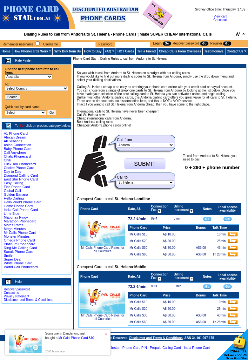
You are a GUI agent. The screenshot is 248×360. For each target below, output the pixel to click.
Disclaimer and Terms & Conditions (28, 300)
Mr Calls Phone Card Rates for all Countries (102, 249)
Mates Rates (13, 225)
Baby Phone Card (17, 149)
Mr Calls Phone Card (20, 232)
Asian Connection (17, 145)
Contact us (11, 293)
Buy (22, 125)
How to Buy (93, 51)
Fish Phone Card (17, 187)
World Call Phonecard (21, 267)
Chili (7, 160)
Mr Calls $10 (138, 234)
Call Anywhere (15, 152)
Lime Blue (11, 213)
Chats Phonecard (17, 156)
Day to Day (12, 171)
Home (6, 51)
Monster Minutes (17, 236)
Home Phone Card (18, 206)
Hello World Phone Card (22, 202)
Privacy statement (16, 296)
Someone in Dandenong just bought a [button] (69, 336)
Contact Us (235, 51)
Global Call (12, 191)
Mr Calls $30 (138, 247)
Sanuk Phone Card (18, 252)
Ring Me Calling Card (20, 248)
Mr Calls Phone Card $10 (76, 338)
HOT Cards (125, 51)
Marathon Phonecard (20, 221)
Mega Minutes (15, 229)
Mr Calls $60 (138, 254)
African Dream (15, 137)
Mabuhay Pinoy (16, 217)
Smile (8, 255)
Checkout (220, 20)
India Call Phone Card (21, 210)
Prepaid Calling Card (165, 348)
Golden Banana (16, 194)
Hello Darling (14, 198)
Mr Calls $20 (138, 241)
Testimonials (213, 51)
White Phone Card (18, 263)
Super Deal (12, 259)
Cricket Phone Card (19, 168)
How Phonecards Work (31, 51)
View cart (220, 16)
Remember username (18, 44)
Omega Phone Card (19, 240)
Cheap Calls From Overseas (180, 51)
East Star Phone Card (21, 179)
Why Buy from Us (67, 51)
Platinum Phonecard (19, 244)
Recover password (17, 289)
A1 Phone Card (16, 133)
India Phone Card (197, 348)
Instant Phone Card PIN (129, 348)
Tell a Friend (146, 51)
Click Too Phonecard (20, 164)
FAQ (108, 51)
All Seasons (13, 141)
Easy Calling (13, 183)
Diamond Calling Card (21, 175)
